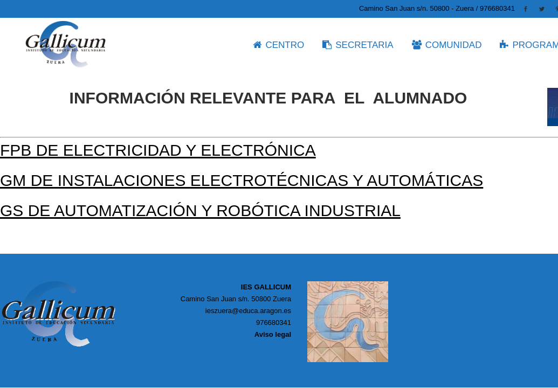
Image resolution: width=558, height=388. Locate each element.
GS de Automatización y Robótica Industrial (200, 210)
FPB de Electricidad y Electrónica (158, 150)
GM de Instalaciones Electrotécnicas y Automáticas (241, 180)
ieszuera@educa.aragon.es (248, 311)
